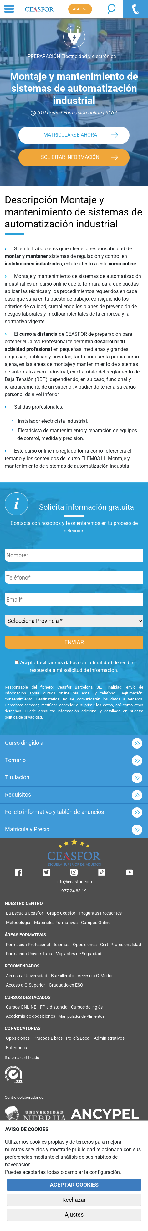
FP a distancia (54, 1007)
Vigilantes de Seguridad (78, 953)
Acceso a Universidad (26, 975)
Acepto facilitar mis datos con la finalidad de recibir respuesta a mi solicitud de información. (74, 666)
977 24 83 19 (74, 890)
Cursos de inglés (87, 1007)
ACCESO (80, 9)
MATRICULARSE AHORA (70, 135)
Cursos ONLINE (21, 1007)
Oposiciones (85, 944)
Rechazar (74, 1200)
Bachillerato (62, 975)
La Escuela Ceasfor (24, 913)
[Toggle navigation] (9, 8)
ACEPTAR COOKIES (74, 1185)
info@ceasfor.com (74, 881)
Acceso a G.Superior (25, 985)
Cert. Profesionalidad (120, 944)
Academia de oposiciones (30, 1016)
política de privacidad (23, 717)
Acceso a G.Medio (95, 975)
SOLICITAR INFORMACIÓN (70, 157)
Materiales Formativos (56, 922)
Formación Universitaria (29, 953)
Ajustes (74, 1215)
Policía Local (78, 1038)
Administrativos (109, 1038)
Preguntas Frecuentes (100, 913)
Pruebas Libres (48, 1038)
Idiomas (61, 944)
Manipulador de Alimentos (82, 1016)
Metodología (18, 922)
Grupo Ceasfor (61, 913)
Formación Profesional (28, 944)
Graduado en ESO (66, 985)
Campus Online (95, 922)
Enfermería (16, 1047)
